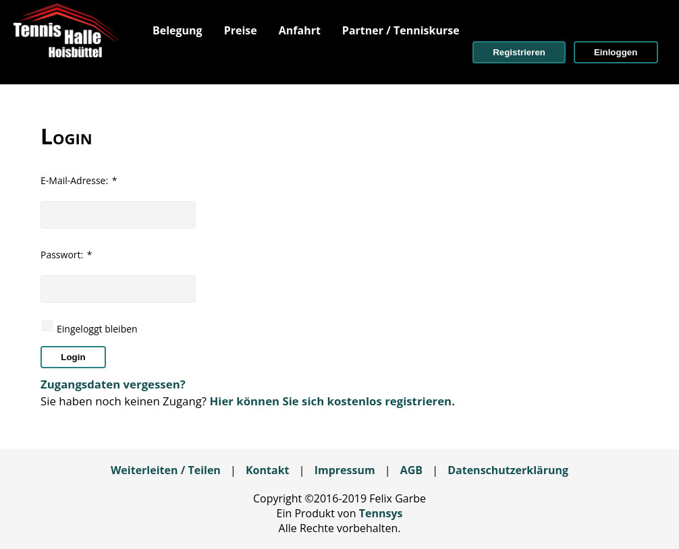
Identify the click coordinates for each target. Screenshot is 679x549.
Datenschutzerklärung (507, 470)
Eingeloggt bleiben (97, 328)
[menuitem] (177, 30)
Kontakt (268, 470)
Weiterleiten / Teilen (166, 470)
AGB (411, 470)
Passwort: (66, 254)
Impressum (345, 470)
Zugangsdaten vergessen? (113, 384)
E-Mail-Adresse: (78, 180)
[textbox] (118, 215)
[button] (519, 52)
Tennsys (381, 513)
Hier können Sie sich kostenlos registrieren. (331, 401)
